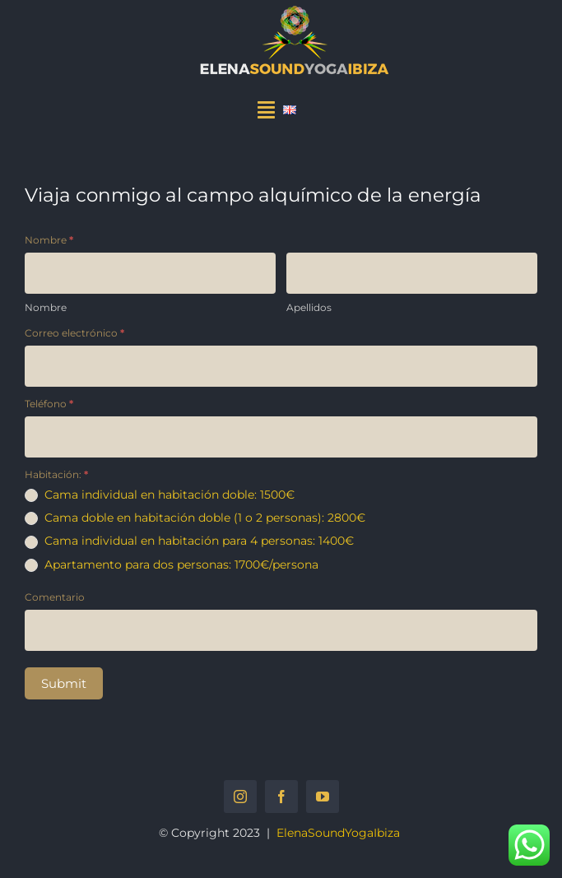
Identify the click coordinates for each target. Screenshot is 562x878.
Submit (63, 683)
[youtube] (322, 796)
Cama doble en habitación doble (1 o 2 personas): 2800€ (195, 517)
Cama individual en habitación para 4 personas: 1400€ (189, 540)
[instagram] (240, 796)
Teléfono (49, 403)
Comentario (55, 597)
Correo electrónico (74, 333)
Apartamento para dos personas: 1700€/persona (171, 564)
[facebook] (281, 796)
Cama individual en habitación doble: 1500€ (160, 494)
